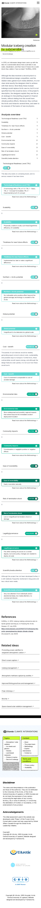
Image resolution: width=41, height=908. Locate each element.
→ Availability (27, 767)
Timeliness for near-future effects (19, 126)
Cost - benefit (19, 137)
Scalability (19, 122)
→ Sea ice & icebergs (11, 759)
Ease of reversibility (19, 147)
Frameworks (19, 839)
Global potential (19, 133)
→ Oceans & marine (10, 757)
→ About (25, 742)
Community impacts (19, 144)
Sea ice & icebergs (8, 54)
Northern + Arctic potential (19, 129)
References (36, 40)
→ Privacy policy (28, 765)
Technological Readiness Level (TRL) (19, 118)
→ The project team (29, 744)
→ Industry (7, 751)
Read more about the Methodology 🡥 (24, 197)
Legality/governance (19, 155)
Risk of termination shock (19, 151)
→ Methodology (28, 746)
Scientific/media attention (19, 158)
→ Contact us (27, 753)
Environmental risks (19, 140)
